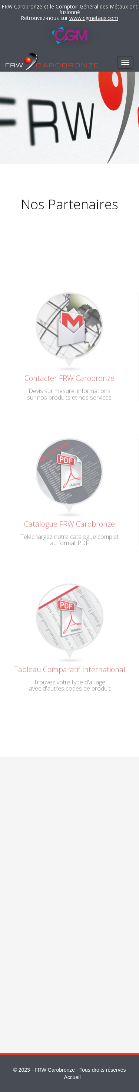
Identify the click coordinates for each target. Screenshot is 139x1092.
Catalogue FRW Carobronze (69, 522)
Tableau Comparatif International (69, 668)
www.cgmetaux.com (93, 17)
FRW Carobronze (54, 1070)
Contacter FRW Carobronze (69, 377)
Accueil (72, 1077)
